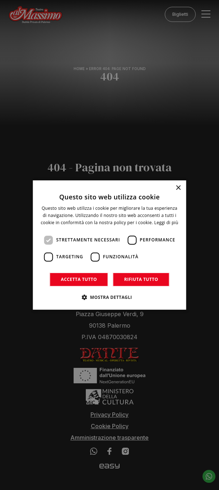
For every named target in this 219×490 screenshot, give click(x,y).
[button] (109, 297)
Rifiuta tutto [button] (141, 279)
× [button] (178, 188)
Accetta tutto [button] (79, 279)
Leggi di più (166, 222)
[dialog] (109, 245)
